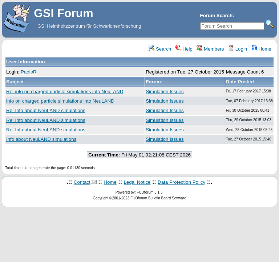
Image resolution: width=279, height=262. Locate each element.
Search (160, 49)
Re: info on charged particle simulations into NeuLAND (64, 91)
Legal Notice (137, 182)
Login (237, 49)
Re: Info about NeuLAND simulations (45, 110)
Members (210, 49)
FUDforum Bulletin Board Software (158, 198)
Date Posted (240, 81)
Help (184, 49)
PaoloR (29, 72)
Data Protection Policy (181, 182)
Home (261, 49)
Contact (82, 182)
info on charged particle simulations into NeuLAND (60, 101)
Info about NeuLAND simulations (41, 139)
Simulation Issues (164, 91)
